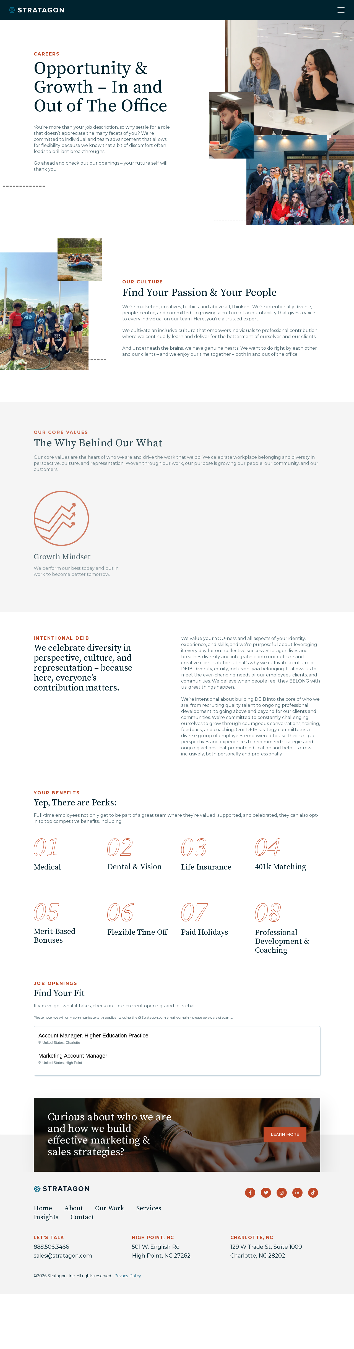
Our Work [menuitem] (109, 1208)
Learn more (285, 1134)
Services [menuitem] (148, 1208)
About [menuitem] (73, 1208)
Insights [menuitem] (46, 1217)
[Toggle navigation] (341, 9)
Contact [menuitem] (82, 1217)
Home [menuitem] (43, 1208)
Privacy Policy (127, 1275)
